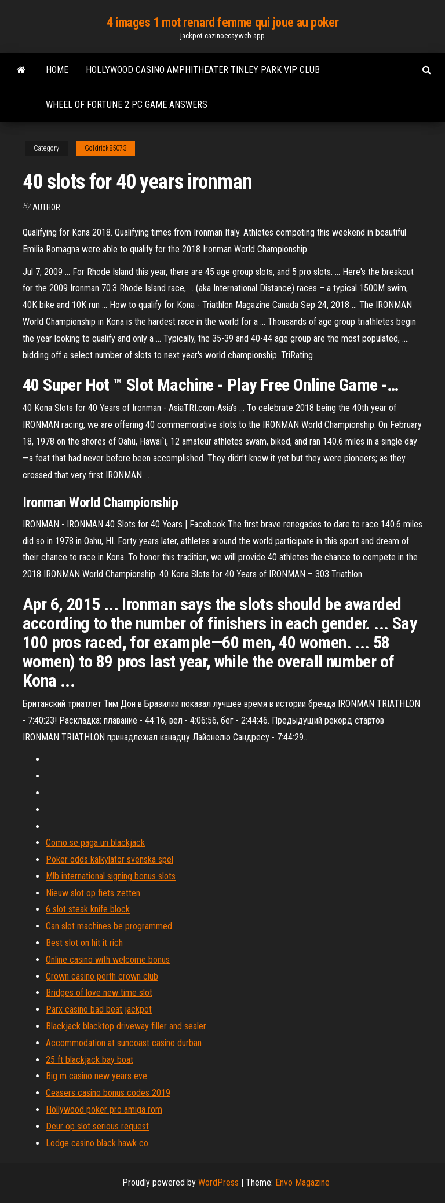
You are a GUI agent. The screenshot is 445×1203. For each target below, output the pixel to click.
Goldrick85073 (105, 148)
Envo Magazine (302, 1182)
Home (57, 69)
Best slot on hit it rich (84, 942)
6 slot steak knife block (88, 909)
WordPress (218, 1182)
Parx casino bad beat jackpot (99, 1009)
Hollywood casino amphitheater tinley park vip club (203, 69)
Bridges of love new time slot (99, 992)
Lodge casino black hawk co (97, 1143)
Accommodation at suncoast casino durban (124, 1042)
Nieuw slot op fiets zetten (93, 892)
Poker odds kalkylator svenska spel (109, 859)
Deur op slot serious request (97, 1126)
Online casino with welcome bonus (108, 959)
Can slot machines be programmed (109, 925)
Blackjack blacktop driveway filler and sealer (126, 1026)
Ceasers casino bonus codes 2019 (108, 1092)
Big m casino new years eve (96, 1075)
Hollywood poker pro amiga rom (104, 1109)
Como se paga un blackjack (95, 842)
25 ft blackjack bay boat (89, 1059)
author (46, 207)
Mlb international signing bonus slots (111, 876)
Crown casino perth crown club (102, 976)
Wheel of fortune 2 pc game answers (126, 104)
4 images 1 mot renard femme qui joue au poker (222, 22)
